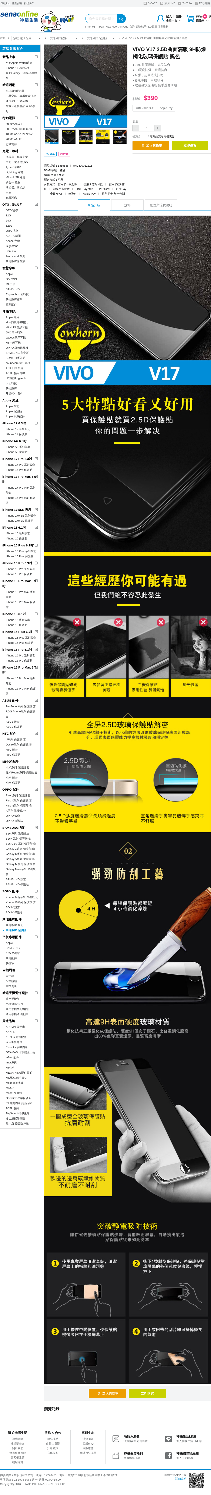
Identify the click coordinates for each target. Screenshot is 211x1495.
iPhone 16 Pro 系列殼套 (20, 569)
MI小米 (10, 1067)
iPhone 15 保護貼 (16, 625)
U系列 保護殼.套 (16, 739)
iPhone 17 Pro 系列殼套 (20, 464)
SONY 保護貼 (14, 912)
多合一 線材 (13, 182)
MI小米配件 (10, 761)
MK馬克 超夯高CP (17, 1077)
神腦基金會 (17, 1443)
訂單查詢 (52, 1448)
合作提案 (52, 1453)
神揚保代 (29, 3)
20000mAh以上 (15, 139)
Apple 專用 (12, 317)
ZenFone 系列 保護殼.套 (21, 706)
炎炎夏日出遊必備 (17, 101)
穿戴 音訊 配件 (22, 38)
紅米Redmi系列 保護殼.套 (21, 772)
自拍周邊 (8, 970)
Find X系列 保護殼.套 (19, 800)
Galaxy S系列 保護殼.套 (20, 853)
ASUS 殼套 (13, 721)
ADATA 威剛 (13, 235)
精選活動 (8, 85)
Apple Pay (166, 108)
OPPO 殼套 (13, 815)
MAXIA (10, 1088)
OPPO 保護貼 (14, 820)
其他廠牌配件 (58, 38)
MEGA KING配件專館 (19, 1072)
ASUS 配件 (10, 700)
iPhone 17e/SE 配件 (17, 509)
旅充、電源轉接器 (17, 162)
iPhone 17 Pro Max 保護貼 (21, 500)
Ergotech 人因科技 (17, 294)
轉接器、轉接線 (15, 187)
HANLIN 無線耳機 (17, 327)
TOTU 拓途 (13, 1108)
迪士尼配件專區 (15, 1118)
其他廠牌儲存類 (15, 261)
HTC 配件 (9, 733)
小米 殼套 (12, 777)
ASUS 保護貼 (14, 726)
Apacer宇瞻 (13, 240)
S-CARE (150, 3)
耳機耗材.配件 (14, 393)
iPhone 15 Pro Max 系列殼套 (21, 681)
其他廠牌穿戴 (14, 299)
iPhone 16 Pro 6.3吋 (17, 563)
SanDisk (11, 251)
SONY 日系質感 (15, 357)
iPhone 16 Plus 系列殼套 (21, 551)
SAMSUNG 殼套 (16, 879)
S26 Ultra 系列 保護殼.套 (21, 843)
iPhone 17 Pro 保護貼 (19, 469)
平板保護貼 (13, 953)
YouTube (185, 3)
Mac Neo (111, 26)
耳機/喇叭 (9, 311)
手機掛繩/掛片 (14, 1004)
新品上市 (8, 57)
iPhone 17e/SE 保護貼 (19, 520)
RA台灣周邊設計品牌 (19, 1103)
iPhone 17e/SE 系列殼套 (21, 515)
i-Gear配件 (12, 1057)
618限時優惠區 (15, 90)
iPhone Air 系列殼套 (18, 447)
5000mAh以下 (14, 123)
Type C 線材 (13, 167)
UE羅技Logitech (16, 378)
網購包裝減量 (88, 1453)
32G (8, 215)
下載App (5, 3)
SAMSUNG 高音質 (17, 352)
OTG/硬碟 (12, 210)
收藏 (64, 154)
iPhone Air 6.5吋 (14, 441)
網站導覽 (17, 1462)
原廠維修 (88, 1448)
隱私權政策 (17, 1457)
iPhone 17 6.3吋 (14, 423)
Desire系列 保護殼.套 (19, 744)
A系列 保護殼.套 (16, 810)
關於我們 (17, 1448)
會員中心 (173, 20)
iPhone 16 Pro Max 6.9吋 (19, 583)
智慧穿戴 (8, 268)
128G (9, 225)
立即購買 (190, 145)
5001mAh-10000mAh (19, 129)
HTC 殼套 (12, 749)
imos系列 (11, 1062)
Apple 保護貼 (14, 411)
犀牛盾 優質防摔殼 (17, 1123)
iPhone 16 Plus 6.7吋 (18, 545)
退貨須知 (88, 1439)
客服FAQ (88, 1443)
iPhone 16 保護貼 (16, 538)
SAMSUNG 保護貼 (17, 884)
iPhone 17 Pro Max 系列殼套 (21, 490)
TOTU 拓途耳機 (15, 373)
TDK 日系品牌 (14, 368)
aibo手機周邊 (14, 1042)
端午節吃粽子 (138, 26)
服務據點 (17, 3)
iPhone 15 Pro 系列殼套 (20, 655)
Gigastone (12, 246)
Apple (9, 274)
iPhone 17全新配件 (17, 68)
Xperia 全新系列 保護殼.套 (22, 897)
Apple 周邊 (10, 400)
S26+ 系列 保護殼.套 (18, 838)
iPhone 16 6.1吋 (14, 527)
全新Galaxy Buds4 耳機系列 (22, 75)
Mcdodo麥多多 (15, 1082)
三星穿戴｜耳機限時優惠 (21, 96)
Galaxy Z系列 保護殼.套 (20, 848)
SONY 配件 (10, 891)
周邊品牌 (8, 1021)
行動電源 (8, 118)
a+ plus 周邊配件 (16, 1037)
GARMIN (11, 279)
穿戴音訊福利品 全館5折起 (21, 108)
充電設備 (11, 197)
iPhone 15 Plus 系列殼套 (21, 637)
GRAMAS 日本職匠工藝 (20, 1052)
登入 (169, 16)
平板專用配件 (11, 937)
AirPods (123, 26)
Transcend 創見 (15, 256)
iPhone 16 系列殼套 (18, 533)
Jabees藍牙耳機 (16, 337)
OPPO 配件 (10, 789)
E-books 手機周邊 (17, 1047)
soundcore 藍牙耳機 (18, 363)
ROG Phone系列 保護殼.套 (21, 714)
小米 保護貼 (13, 782)
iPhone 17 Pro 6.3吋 (17, 459)
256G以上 (12, 230)
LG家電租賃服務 (158, 26)
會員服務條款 (17, 1453)
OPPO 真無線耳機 (17, 347)
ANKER (10, 1032)
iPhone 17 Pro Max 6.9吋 (19, 479)
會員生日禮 (53, 1443)
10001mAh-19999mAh (19, 134)
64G (8, 220)
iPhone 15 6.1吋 (14, 614)
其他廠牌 (11, 388)
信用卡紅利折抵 (145, 108)
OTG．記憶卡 (12, 204)
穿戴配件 (11, 304)
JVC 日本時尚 (14, 332)
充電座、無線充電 (17, 157)
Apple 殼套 (12, 406)
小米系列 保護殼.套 (17, 767)
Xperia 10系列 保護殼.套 (21, 902)
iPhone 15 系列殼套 (18, 619)
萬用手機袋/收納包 (17, 1009)
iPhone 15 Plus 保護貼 (19, 642)
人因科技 (11, 383)
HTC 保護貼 (13, 754)
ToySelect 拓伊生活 (18, 1113)
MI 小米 (10, 284)
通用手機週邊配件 (17, 1014)
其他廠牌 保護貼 (97, 38)
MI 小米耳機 (13, 342)
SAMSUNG (13, 289)
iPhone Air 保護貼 (16, 452)
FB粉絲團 (202, 3)
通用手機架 (13, 998)
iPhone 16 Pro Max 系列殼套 (21, 594)
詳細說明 (180, 1478)
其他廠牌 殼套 (14, 925)
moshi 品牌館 (14, 1093)
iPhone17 (91, 26)
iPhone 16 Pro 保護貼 (19, 574)
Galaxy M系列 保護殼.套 (21, 864)
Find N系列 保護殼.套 (19, 805)
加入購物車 (151, 145)
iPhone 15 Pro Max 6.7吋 (19, 670)
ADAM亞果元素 (15, 1026)
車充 (8, 192)
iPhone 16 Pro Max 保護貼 (21, 605)
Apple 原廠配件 (15, 416)
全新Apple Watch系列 (19, 62)
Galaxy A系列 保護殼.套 (20, 859)
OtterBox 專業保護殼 (18, 1098)
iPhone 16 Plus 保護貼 (19, 556)
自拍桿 (10, 976)
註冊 (179, 16)
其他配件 (11, 958)
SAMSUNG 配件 (14, 827)
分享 (50, 154)
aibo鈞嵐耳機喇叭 (17, 322)
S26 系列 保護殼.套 (18, 833)
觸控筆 (10, 963)
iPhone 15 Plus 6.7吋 (18, 632)
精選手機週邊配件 (15, 993)
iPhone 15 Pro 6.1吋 (17, 649)
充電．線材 (10, 151)
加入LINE (167, 3)
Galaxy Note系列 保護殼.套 (21, 872)
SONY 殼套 (13, 907)
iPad (101, 26)
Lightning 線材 (14, 172)
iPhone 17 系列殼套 (18, 429)
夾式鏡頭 (11, 981)
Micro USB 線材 (15, 177)
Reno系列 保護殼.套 (18, 795)
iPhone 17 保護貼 (16, 434)
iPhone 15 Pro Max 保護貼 (21, 691)
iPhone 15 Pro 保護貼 (19, 660)
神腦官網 (17, 1439)
